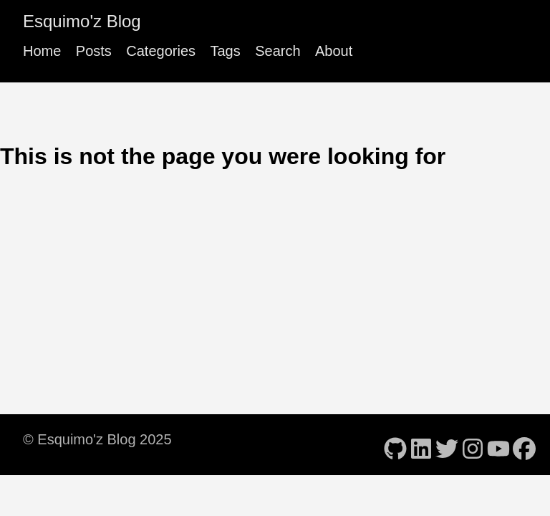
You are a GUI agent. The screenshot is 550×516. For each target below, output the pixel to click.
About (333, 51)
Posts (94, 51)
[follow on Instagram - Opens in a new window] (472, 444)
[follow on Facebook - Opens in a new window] (524, 444)
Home (42, 51)
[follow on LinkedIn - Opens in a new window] (421, 444)
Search (277, 51)
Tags (225, 51)
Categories (161, 51)
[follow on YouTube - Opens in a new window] (498, 444)
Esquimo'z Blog (82, 21)
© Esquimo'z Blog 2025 (97, 439)
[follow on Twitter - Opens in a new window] (446, 444)
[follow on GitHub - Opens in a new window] (395, 444)
